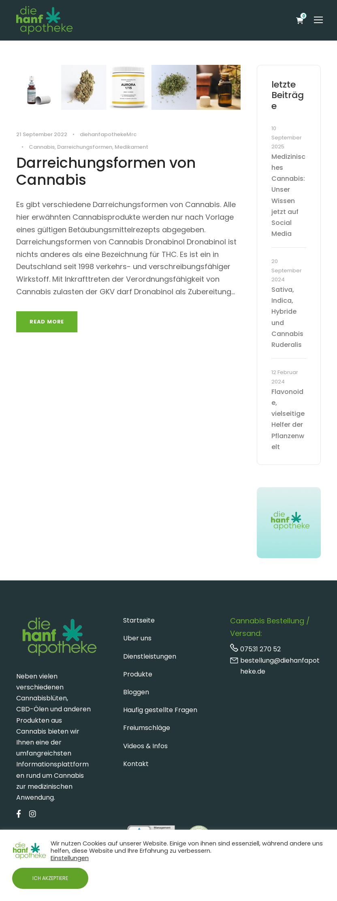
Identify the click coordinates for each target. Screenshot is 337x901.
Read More (47, 321)
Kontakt (136, 763)
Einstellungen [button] (70, 858)
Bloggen (136, 692)
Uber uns (137, 638)
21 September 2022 (41, 134)
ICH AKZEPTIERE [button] (50, 878)
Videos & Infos (145, 746)
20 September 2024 (286, 270)
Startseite (139, 620)
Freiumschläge (146, 727)
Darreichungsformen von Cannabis (106, 171)
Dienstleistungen (149, 656)
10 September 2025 (286, 137)
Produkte (137, 674)
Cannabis (42, 147)
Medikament (131, 147)
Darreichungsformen (84, 147)
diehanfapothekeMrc (108, 134)
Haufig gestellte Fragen (160, 710)
